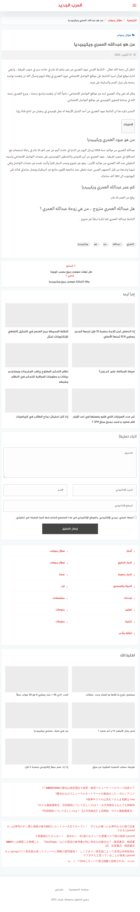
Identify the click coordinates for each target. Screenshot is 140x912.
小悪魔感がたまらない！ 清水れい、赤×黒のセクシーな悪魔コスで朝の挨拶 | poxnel (85, 836)
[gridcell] (70, 214)
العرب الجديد (70, 5)
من (104, 244)
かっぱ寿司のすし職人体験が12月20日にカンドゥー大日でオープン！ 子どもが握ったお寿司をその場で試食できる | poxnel (71, 829)
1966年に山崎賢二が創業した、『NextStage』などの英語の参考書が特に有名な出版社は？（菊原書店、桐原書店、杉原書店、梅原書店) (70, 844)
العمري (130, 244)
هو (95, 244)
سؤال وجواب (126, 35)
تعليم (128, 610)
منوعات (60, 610)
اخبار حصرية (125, 575)
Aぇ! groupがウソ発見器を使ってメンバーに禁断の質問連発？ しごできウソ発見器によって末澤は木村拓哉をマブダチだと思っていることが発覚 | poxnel (70, 854)
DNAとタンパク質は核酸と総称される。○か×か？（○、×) (101, 861)
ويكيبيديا (83, 244)
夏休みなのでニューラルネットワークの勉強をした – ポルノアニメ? (95, 794)
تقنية (128, 622)
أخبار (129, 551)
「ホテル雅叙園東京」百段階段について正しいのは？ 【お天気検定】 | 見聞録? (88, 811)
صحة (62, 575)
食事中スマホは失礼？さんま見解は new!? (110, 799)
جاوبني (59, 890)
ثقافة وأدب (125, 633)
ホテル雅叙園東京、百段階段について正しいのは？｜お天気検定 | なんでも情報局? (86, 805)
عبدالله (116, 244)
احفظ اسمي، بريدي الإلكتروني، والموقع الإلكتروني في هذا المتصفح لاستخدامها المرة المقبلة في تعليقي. (74, 518)
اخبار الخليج (125, 563)
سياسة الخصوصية (79, 890)
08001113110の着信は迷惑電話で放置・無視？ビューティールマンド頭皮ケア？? (88, 788)
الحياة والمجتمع (122, 586)
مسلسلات (59, 598)
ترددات (128, 598)
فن (63, 586)
